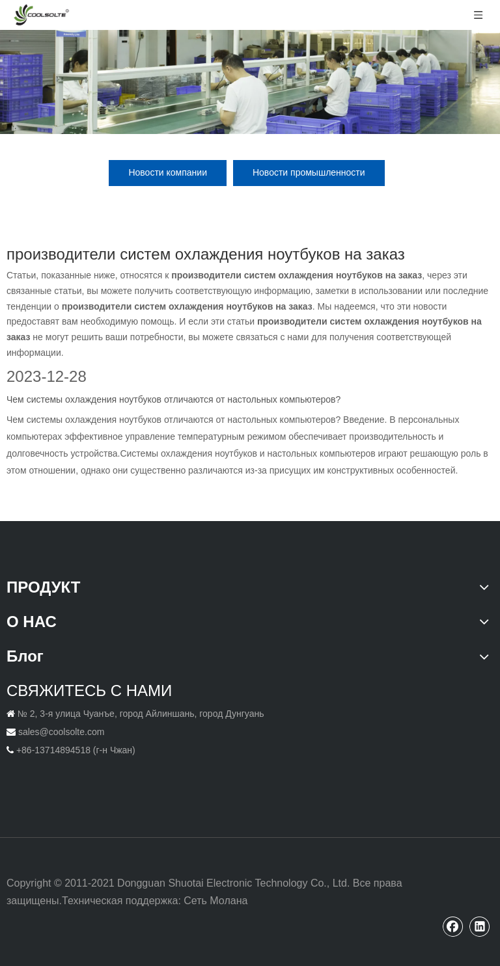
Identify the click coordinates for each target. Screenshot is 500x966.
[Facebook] (453, 926)
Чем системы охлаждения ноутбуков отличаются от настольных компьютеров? (173, 399)
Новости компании (167, 172)
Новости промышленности (309, 172)
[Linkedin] (479, 926)
